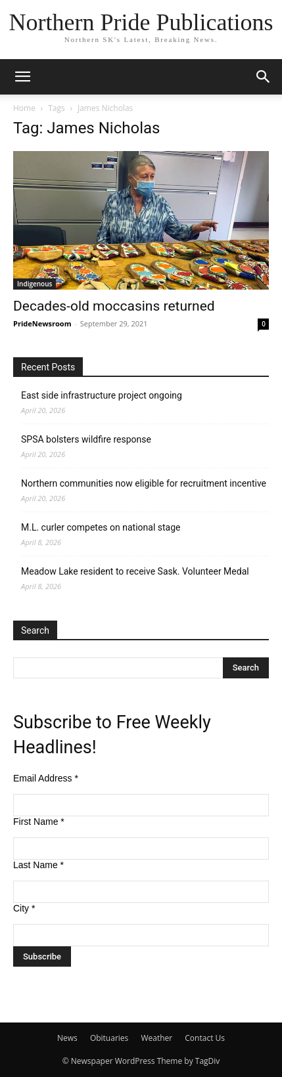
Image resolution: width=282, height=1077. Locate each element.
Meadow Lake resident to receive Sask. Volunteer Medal (135, 571)
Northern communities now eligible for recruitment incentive (143, 483)
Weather (156, 1038)
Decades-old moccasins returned (114, 306)
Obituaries (109, 1038)
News (67, 1038)
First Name (38, 821)
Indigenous (34, 283)
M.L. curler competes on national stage (100, 527)
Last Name (38, 865)
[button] (22, 77)
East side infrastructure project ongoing (101, 395)
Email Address (45, 778)
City (24, 908)
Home (24, 108)
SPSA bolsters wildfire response (86, 439)
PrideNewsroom (42, 323)
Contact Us (205, 1038)
